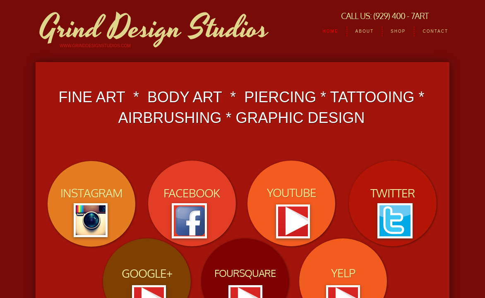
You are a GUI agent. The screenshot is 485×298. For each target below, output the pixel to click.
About (364, 31)
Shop (398, 31)
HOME (331, 31)
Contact (435, 31)
